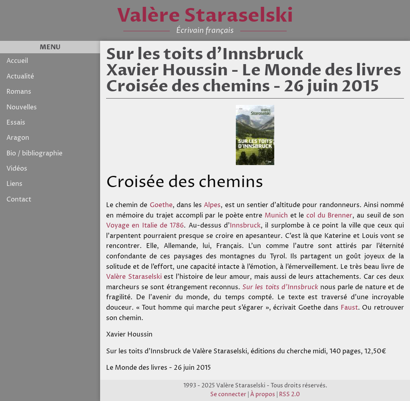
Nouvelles (21, 107)
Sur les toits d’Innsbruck (280, 287)
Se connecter (228, 395)
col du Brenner (329, 215)
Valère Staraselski (134, 276)
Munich (276, 215)
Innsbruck (245, 225)
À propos (262, 395)
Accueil (17, 60)
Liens (14, 183)
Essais (15, 122)
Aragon (17, 137)
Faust (349, 307)
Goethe (161, 205)
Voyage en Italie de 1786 (145, 225)
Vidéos (16, 168)
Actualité (20, 76)
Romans (18, 91)
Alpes (212, 205)
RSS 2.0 (289, 395)
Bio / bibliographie (34, 153)
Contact (18, 199)
